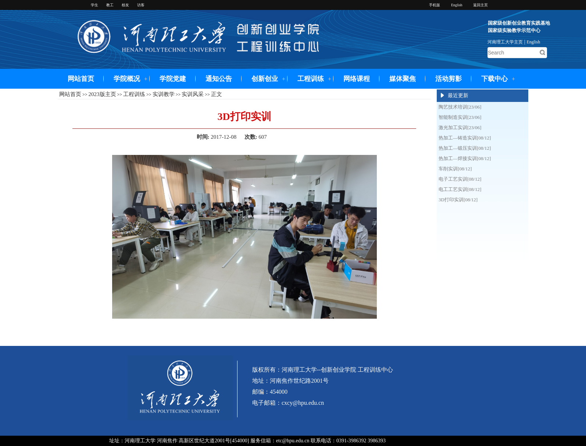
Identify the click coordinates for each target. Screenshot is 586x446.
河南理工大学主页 (505, 42)
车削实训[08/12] (455, 168)
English (533, 42)
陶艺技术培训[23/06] (460, 107)
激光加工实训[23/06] (460, 127)
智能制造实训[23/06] (460, 117)
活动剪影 (448, 78)
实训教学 (164, 94)
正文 (216, 94)
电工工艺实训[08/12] (460, 189)
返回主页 (480, 5)
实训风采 (193, 94)
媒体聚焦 (402, 78)
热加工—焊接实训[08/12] (465, 158)
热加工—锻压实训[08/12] (465, 148)
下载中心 (494, 78)
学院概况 (127, 78)
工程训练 (310, 78)
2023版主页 (102, 94)
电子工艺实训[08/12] (460, 179)
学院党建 (173, 78)
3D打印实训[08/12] (458, 199)
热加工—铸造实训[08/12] (465, 138)
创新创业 (264, 78)
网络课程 (356, 78)
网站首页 (81, 78)
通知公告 (219, 78)
